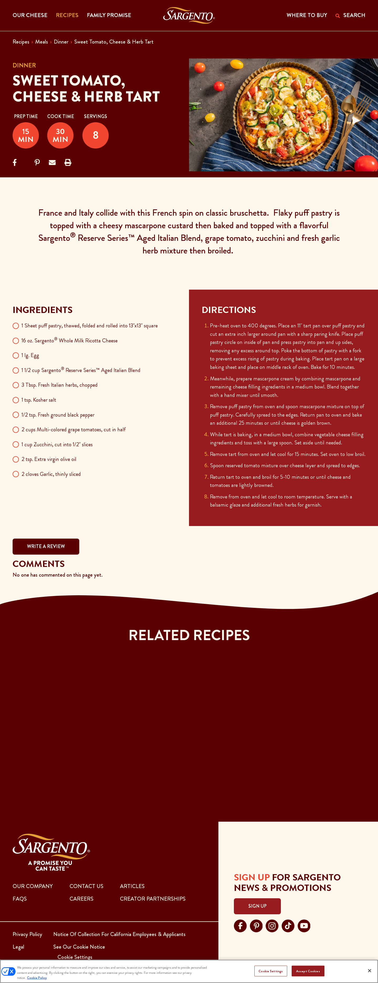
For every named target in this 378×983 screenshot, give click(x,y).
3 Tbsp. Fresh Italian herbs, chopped (60, 385)
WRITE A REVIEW (46, 546)
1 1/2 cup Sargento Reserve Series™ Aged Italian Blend (81, 370)
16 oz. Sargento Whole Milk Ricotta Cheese (70, 340)
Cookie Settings (271, 970)
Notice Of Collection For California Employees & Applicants (119, 934)
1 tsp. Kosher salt (39, 400)
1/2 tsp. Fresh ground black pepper (58, 415)
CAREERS (81, 899)
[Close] (369, 970)
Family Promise (109, 15)
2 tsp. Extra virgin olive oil (49, 459)
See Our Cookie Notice (79, 947)
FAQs (20, 899)
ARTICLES (132, 886)
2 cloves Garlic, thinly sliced (51, 474)
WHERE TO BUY (307, 15)
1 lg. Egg (30, 355)
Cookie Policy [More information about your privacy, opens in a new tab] (37, 977)
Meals (41, 42)
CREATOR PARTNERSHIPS (153, 899)
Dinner (61, 42)
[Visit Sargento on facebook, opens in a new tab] (240, 925)
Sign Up (257, 906)
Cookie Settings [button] (74, 957)
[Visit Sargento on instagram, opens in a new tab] (272, 925)
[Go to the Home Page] (189, 15)
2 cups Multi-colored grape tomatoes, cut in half (73, 429)
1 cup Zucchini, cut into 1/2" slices (57, 444)
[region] (189, 971)
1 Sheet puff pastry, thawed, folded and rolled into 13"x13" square (90, 326)
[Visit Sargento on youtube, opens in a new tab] (304, 925)
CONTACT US (86, 886)
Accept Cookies (308, 970)
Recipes (21, 42)
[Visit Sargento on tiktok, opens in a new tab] (288, 925)
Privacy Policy (27, 934)
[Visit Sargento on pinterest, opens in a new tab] (256, 925)
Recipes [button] (67, 15)
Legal (18, 947)
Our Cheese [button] (30, 15)
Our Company (33, 886)
